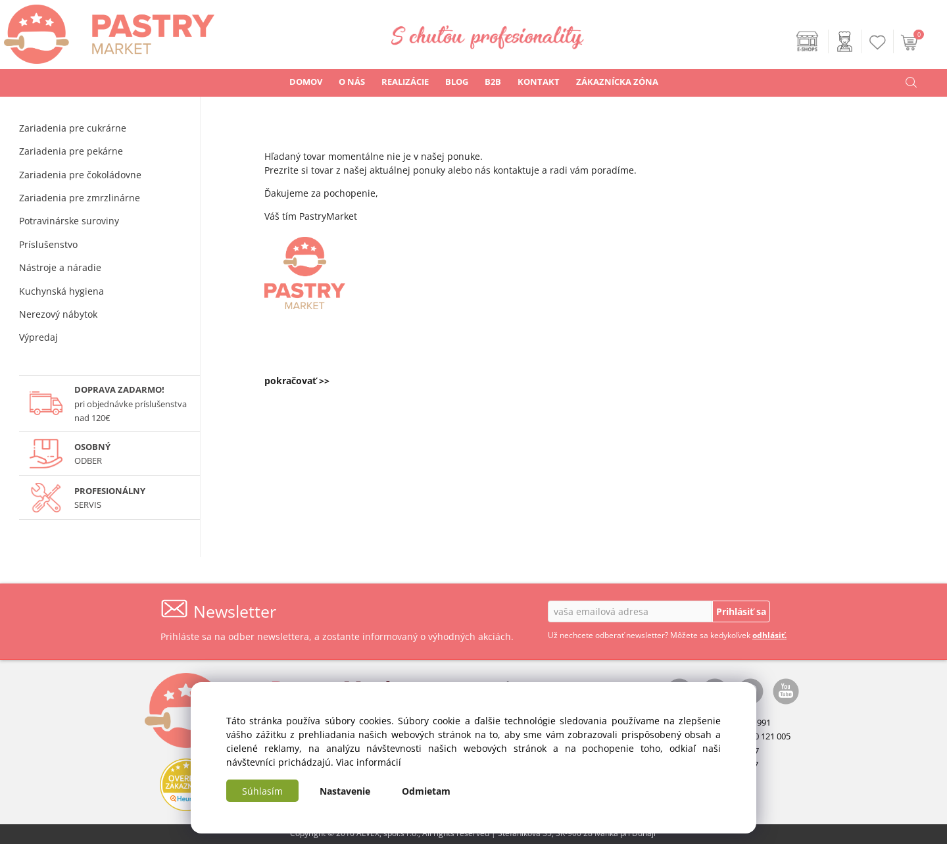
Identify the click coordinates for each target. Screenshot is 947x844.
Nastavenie (345, 791)
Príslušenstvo (48, 244)
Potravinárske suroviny (69, 220)
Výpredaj (38, 337)
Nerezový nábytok (58, 314)
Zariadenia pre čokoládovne (80, 174)
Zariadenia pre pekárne (71, 151)
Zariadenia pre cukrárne (72, 128)
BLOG (456, 81)
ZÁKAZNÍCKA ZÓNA (617, 81)
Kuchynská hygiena (61, 291)
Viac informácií (368, 762)
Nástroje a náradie (60, 267)
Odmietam (426, 791)
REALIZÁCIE (405, 81)
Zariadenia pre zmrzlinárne (79, 197)
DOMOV (305, 81)
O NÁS (352, 81)
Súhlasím (262, 791)
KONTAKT (539, 81)
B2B (493, 81)
